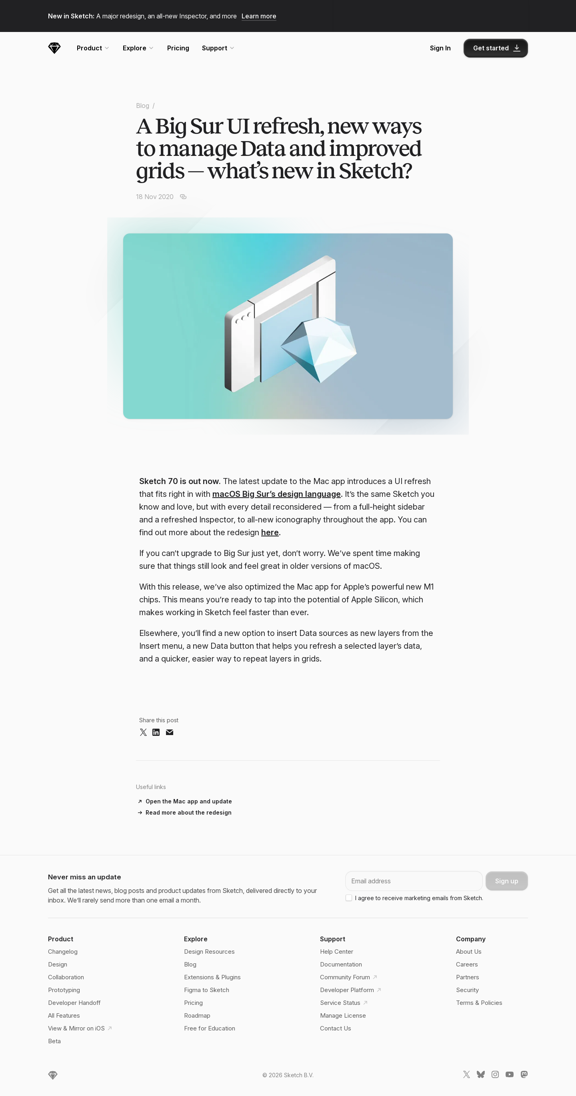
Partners (467, 977)
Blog (142, 105)
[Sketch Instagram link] (495, 1076)
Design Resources (209, 951)
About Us (469, 951)
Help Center (336, 951)
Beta (54, 1041)
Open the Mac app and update (189, 801)
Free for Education (209, 1028)
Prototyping (64, 990)
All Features (64, 1015)
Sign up (506, 881)
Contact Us (335, 1028)
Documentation (341, 964)
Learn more (259, 16)
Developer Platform (352, 990)
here (270, 532)
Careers (467, 964)
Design (57, 964)
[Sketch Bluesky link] (481, 1076)
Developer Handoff (74, 1002)
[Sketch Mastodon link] (524, 1076)
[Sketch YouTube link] (510, 1076)
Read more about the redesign (189, 812)
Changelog (63, 951)
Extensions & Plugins (212, 977)
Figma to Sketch (206, 990)
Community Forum (350, 977)
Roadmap (197, 1015)
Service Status (345, 1003)
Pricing (178, 48)
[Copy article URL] (183, 196)
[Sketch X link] (466, 1076)
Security (467, 990)
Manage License (343, 1015)
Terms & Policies (479, 1002)
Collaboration (66, 977)
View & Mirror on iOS (81, 1028)
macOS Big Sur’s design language (276, 494)
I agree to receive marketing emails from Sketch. (419, 898)
